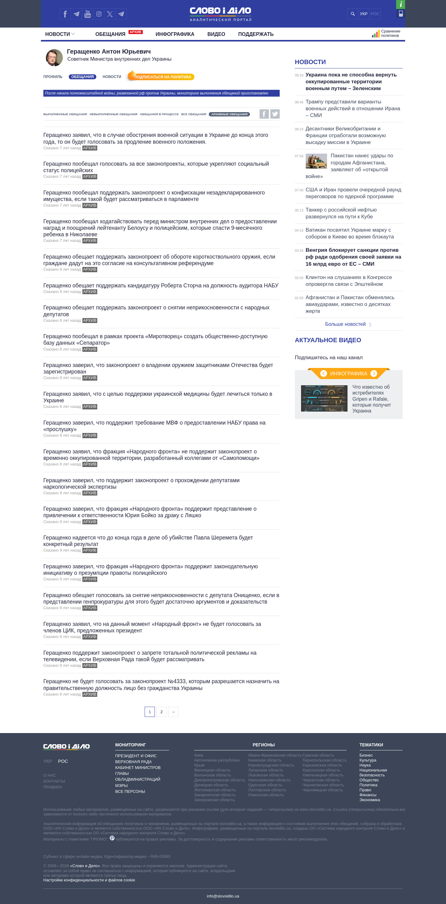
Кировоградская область (271, 765)
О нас (49, 775)
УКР (364, 13)
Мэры (121, 785)
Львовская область (266, 775)
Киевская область (265, 760)
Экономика (370, 799)
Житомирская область (215, 790)
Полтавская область (267, 790)
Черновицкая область (322, 790)
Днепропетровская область (219, 780)
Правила (52, 787)
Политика (369, 785)
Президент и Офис (136, 755)
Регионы (264, 744)
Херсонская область (321, 770)
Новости (60, 34)
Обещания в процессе (159, 114)
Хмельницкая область (322, 775)
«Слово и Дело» (85, 865)
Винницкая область (212, 770)
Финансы (368, 795)
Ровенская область (266, 795)
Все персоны (130, 791)
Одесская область (265, 785)
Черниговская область (323, 785)
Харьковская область (322, 765)
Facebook (264, 114)
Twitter (275, 114)
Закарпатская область (215, 795)
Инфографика (175, 34)
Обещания (119, 33)
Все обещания (193, 114)
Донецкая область (211, 785)
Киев (198, 755)
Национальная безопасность (373, 772)
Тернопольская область (324, 760)
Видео (216, 34)
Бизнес (366, 755)
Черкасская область (321, 780)
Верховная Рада (133, 761)
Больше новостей (348, 324)
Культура (368, 760)
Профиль (53, 77)
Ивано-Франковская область (275, 755)
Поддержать (255, 34)
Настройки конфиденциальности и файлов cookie (89, 880)
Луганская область (265, 770)
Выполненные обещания (65, 114)
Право (365, 790)
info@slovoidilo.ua (223, 896)
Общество (369, 780)
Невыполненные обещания (113, 114)
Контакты (54, 781)
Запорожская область (214, 799)
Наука (365, 765)
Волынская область (212, 775)
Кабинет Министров (138, 767)
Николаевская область (269, 780)
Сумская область (318, 755)
